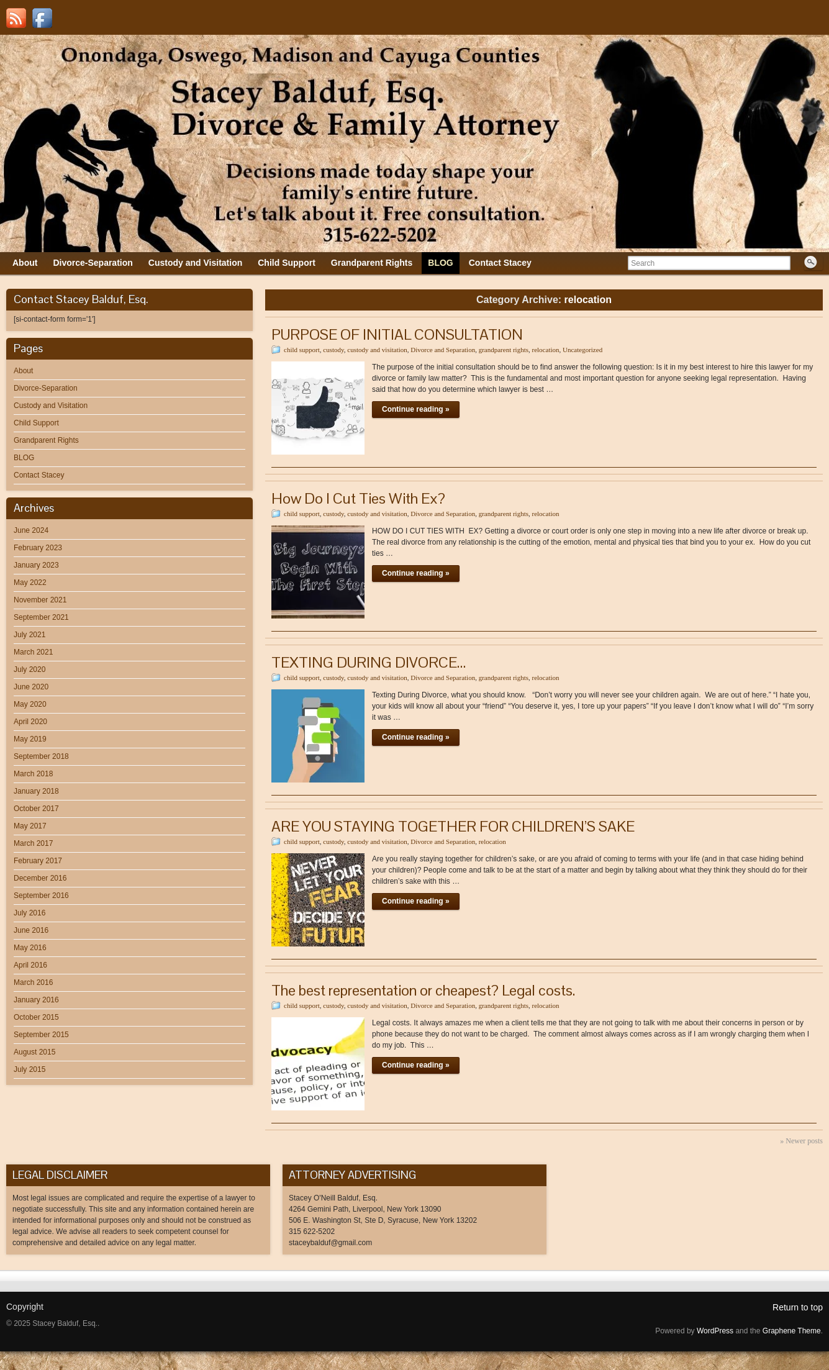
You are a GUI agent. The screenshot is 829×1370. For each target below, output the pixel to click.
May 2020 (30, 704)
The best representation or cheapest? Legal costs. (423, 990)
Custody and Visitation (51, 405)
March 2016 (33, 982)
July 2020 (29, 669)
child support (302, 349)
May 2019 (30, 739)
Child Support (36, 423)
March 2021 (33, 652)
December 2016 (40, 878)
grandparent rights (503, 349)
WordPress (715, 1331)
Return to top (797, 1307)
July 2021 (29, 634)
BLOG (24, 457)
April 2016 (30, 965)
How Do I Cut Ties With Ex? (358, 498)
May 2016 (30, 947)
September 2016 (41, 895)
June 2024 (31, 530)
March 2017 (33, 843)
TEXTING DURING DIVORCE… (368, 662)
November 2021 (40, 600)
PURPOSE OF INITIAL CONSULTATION (397, 334)
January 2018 (36, 791)
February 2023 (38, 547)
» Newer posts (801, 1140)
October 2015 (36, 1017)
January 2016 (36, 1000)
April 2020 (30, 721)
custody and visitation (377, 349)
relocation (545, 349)
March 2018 (33, 773)
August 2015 (34, 1052)
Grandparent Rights (46, 440)
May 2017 (30, 826)
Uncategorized (582, 349)
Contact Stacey (39, 475)
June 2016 (31, 930)
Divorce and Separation (442, 349)
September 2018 (41, 756)
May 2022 (30, 582)
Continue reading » (416, 409)
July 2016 (29, 913)
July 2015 (29, 1069)
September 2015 (41, 1034)
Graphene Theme (792, 1331)
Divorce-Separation (46, 388)
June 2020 (31, 687)
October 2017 (36, 808)
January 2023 (36, 565)
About (23, 370)
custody (333, 349)
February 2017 (38, 860)
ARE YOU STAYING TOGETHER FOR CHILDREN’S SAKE (453, 826)
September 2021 (41, 617)
